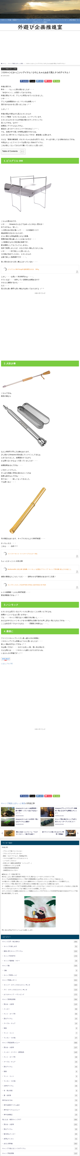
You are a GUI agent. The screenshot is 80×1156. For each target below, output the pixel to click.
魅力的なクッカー (41, 1134)
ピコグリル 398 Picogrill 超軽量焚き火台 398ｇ (23, 269)
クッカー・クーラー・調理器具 (41, 1052)
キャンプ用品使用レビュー (40, 1042)
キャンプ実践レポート (40, 980)
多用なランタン (41, 1139)
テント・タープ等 (41, 1014)
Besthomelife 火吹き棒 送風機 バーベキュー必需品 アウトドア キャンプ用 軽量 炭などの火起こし (39, 569)
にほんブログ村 (7, 663)
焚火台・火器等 (41, 1004)
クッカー (41, 1009)
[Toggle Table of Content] (21, 151)
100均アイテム (41, 1086)
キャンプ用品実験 (40, 1153)
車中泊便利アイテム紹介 (41, 1105)
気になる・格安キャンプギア (40, 1119)
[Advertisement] (40, 47)
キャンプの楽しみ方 (41, 946)
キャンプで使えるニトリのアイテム (40, 1148)
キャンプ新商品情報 (40, 999)
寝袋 (41, 1028)
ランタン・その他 (41, 1038)
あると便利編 (41, 1143)
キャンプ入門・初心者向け (40, 941)
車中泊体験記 (41, 1114)
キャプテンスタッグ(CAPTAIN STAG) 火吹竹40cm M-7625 (27, 585)
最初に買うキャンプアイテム (41, 951)
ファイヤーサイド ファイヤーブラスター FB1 (22, 553)
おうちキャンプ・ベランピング (41, 994)
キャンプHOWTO (41, 956)
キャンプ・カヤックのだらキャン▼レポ (41, 985)
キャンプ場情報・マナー (41, 961)
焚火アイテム (41, 1018)
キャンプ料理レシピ (41, 975)
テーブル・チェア (41, 1023)
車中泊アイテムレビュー (41, 1110)
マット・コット (41, 1033)
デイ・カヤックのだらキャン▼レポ (41, 989)
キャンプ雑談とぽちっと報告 (9, 68)
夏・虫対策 (41, 1095)
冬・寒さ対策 (41, 1090)
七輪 (41, 970)
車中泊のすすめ (40, 1100)
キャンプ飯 (40, 965)
